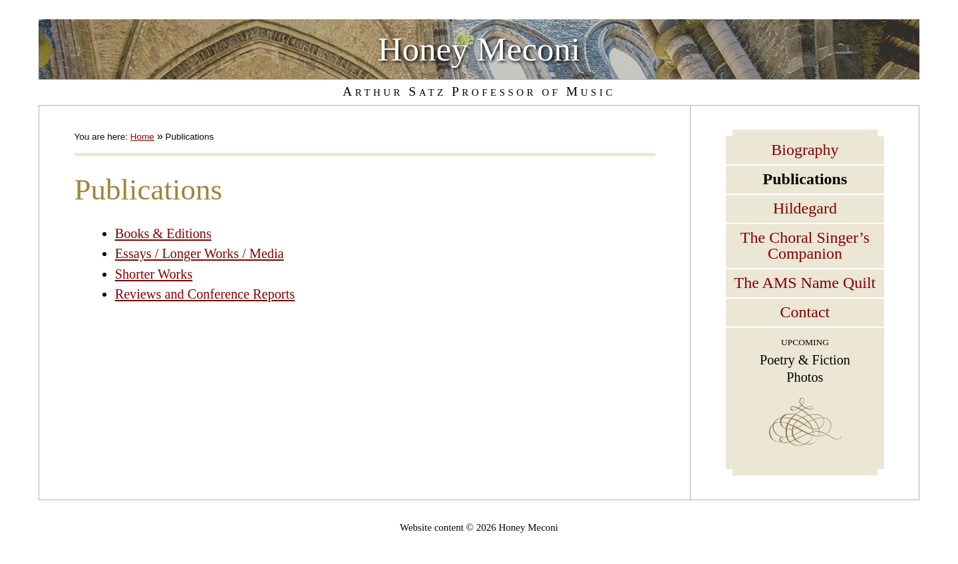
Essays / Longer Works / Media (199, 253)
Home (142, 137)
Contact (805, 312)
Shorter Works (154, 274)
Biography (804, 149)
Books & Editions (163, 233)
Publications (805, 179)
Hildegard (805, 208)
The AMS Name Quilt (805, 282)
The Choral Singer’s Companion (805, 245)
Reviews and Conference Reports (205, 294)
